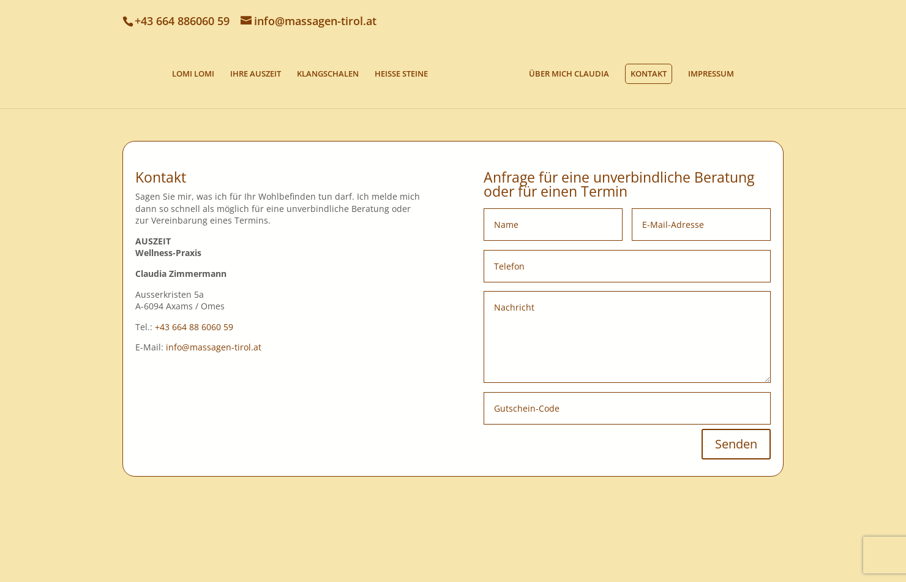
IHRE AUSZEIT (255, 74)
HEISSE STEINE (401, 74)
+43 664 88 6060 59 (194, 327)
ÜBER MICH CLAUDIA (569, 74)
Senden (736, 444)
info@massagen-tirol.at (213, 347)
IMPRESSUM (711, 74)
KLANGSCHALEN (328, 74)
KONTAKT (649, 73)
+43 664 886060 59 (182, 20)
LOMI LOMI (193, 74)
